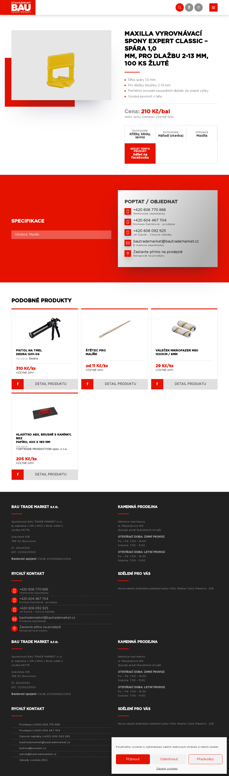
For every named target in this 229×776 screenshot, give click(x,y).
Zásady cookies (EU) (33, 760)
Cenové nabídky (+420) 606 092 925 (44, 736)
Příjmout (133, 759)
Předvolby (205, 759)
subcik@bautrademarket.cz (37, 754)
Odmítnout (169, 759)
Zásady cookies (167, 768)
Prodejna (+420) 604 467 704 (39, 730)
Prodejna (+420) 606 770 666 (39, 724)
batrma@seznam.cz (32, 748)
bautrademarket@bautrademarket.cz (44, 742)
